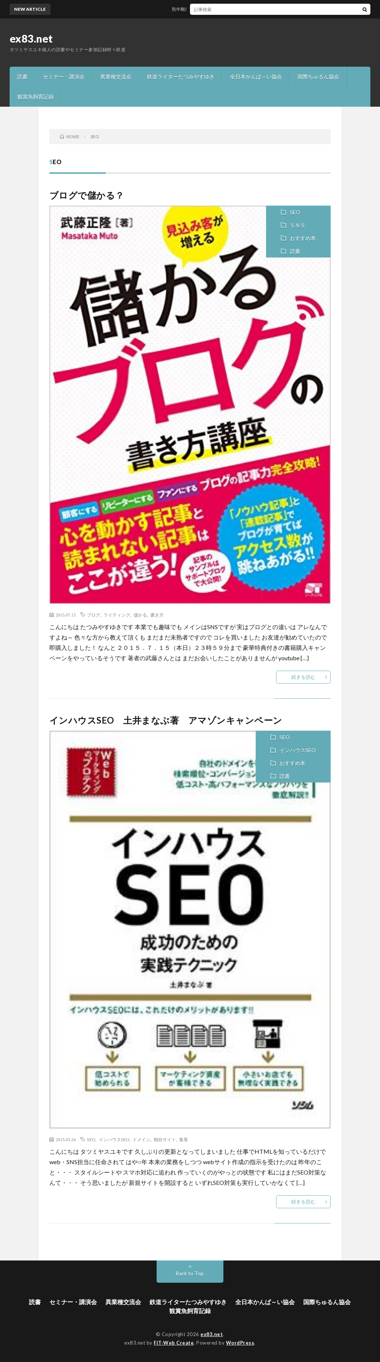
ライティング (117, 614)
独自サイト (165, 1139)
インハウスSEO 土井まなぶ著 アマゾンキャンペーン (165, 720)
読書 (22, 76)
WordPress (240, 1343)
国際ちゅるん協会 (318, 76)
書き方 (157, 614)
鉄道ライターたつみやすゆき (180, 76)
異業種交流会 (115, 76)
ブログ (93, 614)
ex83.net (31, 38)
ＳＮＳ (297, 225)
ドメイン (141, 1139)
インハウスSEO (297, 750)
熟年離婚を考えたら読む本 (201, 9)
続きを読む (303, 677)
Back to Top (190, 1273)
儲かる (140, 614)
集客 (183, 1139)
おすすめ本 (303, 238)
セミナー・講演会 (64, 76)
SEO (295, 212)
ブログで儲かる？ (86, 195)
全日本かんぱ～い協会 (256, 76)
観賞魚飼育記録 (35, 96)
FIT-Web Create (174, 1343)
